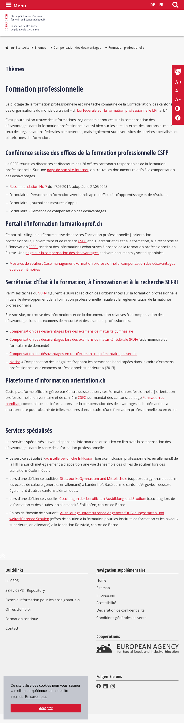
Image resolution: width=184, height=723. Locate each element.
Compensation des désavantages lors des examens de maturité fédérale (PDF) (73, 339)
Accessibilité (106, 602)
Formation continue (22, 618)
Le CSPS (12, 580)
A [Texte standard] (176, 90)
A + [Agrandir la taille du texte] (178, 82)
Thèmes (40, 47)
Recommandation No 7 (28, 186)
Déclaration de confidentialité (120, 610)
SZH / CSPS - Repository (25, 590)
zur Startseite (20, 47)
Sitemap (103, 587)
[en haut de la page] (3, 557)
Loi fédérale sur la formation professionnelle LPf (117, 110)
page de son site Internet (67, 169)
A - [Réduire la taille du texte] (178, 99)
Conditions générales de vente (121, 617)
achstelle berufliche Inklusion (69, 458)
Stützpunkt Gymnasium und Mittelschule (93, 478)
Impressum (105, 595)
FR (161, 4)
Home (101, 580)
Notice (14, 361)
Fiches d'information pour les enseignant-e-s (43, 599)
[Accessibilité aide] (178, 117)
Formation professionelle (126, 47)
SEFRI (33, 246)
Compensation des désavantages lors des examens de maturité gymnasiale (71, 331)
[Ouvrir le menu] (16, 5)
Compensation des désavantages (77, 47)
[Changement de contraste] (178, 108)
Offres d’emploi (18, 609)
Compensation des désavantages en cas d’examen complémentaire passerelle (73, 353)
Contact (12, 628)
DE (152, 4)
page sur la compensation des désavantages (62, 252)
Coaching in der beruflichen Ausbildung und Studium (102, 498)
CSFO (82, 241)
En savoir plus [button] (36, 697)
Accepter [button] (46, 708)
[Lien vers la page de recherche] (175, 5)
